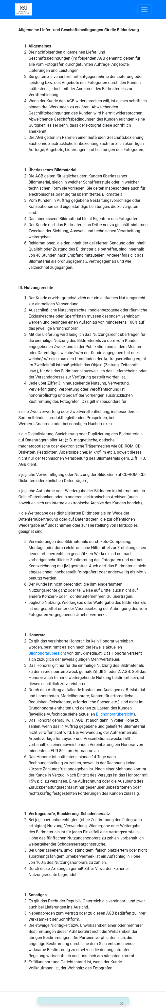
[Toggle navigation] (144, 9)
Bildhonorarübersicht (47, 653)
